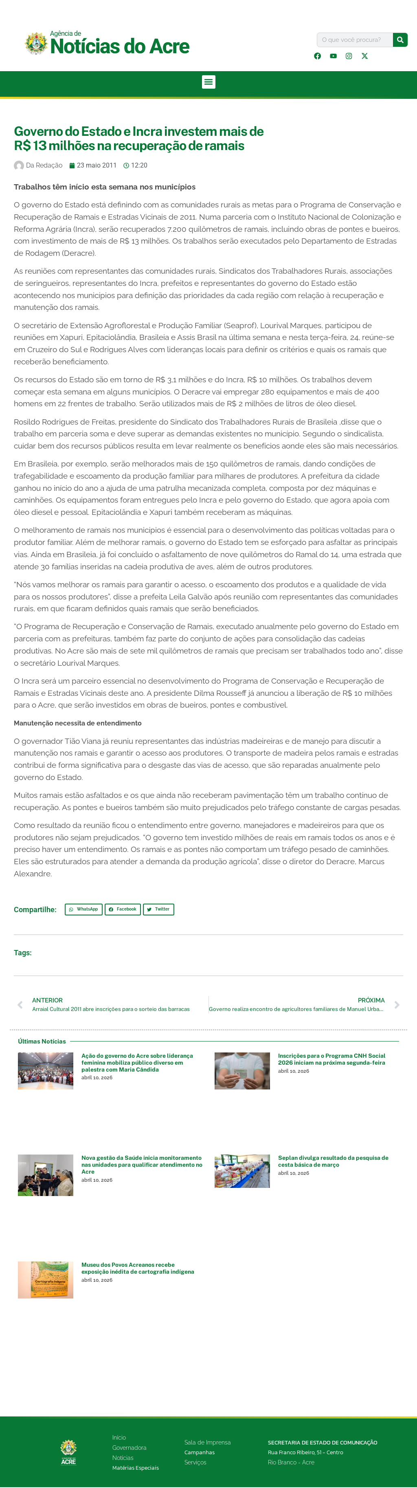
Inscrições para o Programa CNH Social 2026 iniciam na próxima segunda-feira (332, 1060)
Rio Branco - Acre (291, 1463)
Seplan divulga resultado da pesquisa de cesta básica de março (333, 1162)
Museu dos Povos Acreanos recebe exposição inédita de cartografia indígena (137, 1269)
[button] (208, 82)
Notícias (123, 1458)
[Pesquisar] (400, 40)
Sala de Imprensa (207, 1443)
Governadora (129, 1448)
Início (119, 1438)
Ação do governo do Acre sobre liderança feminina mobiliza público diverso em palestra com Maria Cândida (137, 1063)
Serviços (195, 1463)
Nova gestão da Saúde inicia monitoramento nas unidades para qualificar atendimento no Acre (141, 1166)
